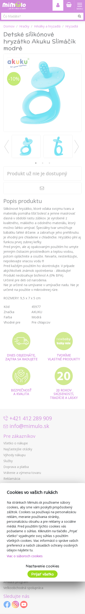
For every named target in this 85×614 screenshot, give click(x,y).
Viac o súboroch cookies (25, 556)
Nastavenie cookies (42, 566)
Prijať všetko (42, 574)
